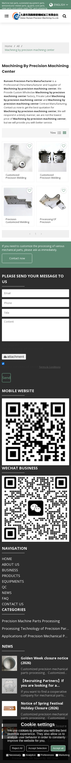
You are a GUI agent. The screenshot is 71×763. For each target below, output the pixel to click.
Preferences (45, 755)
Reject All (17, 748)
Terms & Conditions (49, 367)
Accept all (58, 748)
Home (8, 46)
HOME (7, 558)
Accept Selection (37, 748)
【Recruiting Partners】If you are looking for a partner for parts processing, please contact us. (43, 683)
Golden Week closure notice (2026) (44, 660)
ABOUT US (10, 564)
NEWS (7, 592)
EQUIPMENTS (13, 581)
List (59, 133)
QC (4, 587)
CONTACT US (12, 604)
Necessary (13, 755)
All (18, 46)
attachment (14, 357)
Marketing (62, 755)
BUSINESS (10, 570)
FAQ (5, 598)
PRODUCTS (11, 575)
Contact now (17, 258)
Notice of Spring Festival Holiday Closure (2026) (42, 705)
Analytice (29, 755)
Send (6, 377)
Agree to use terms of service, (31, 365)
